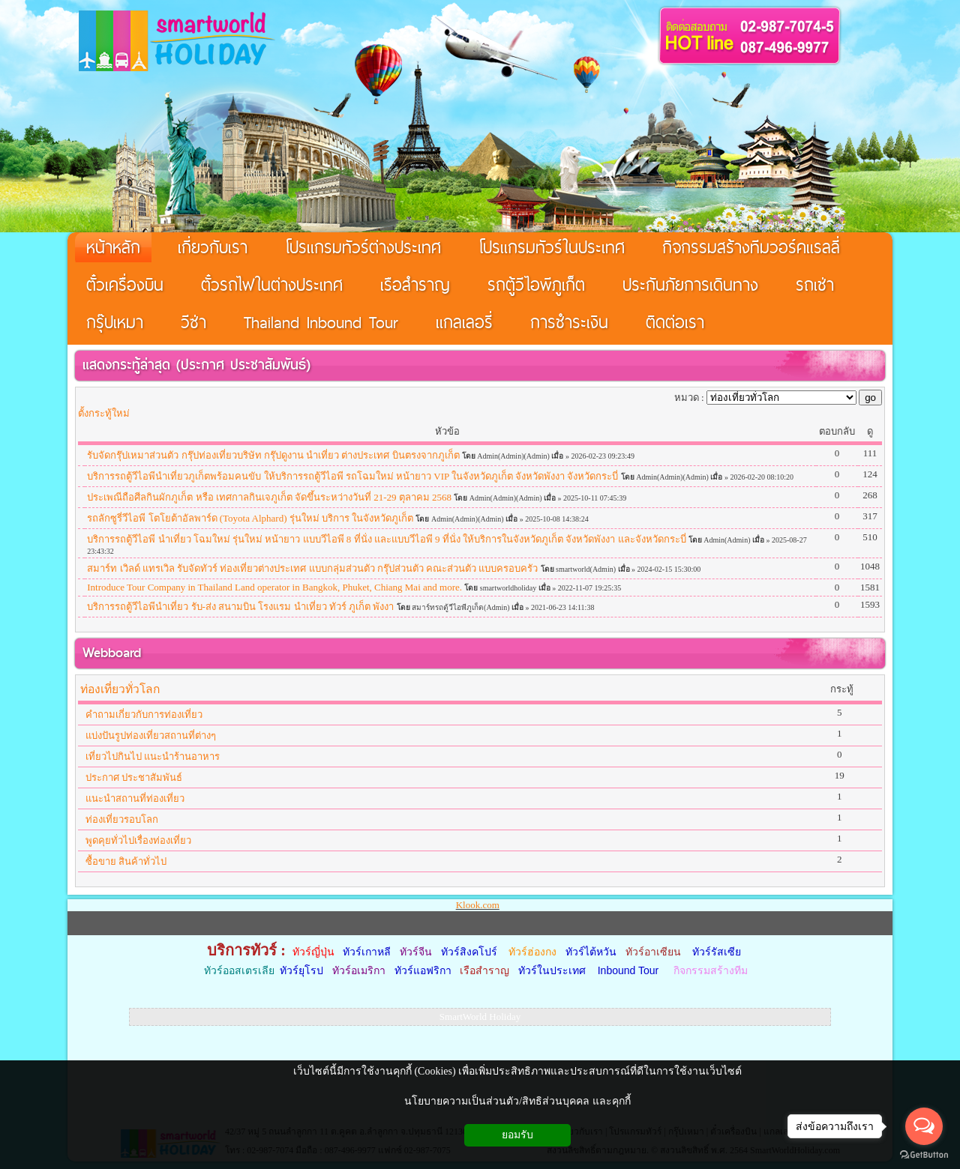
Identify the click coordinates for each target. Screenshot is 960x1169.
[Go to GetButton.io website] (924, 1154)
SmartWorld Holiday (480, 1016)
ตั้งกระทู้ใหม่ (104, 413)
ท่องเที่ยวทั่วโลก (120, 689)
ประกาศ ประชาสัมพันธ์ (243, 364)
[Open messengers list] (924, 1126)
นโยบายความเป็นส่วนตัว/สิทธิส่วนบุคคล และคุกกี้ (517, 1101)
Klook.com (478, 904)
